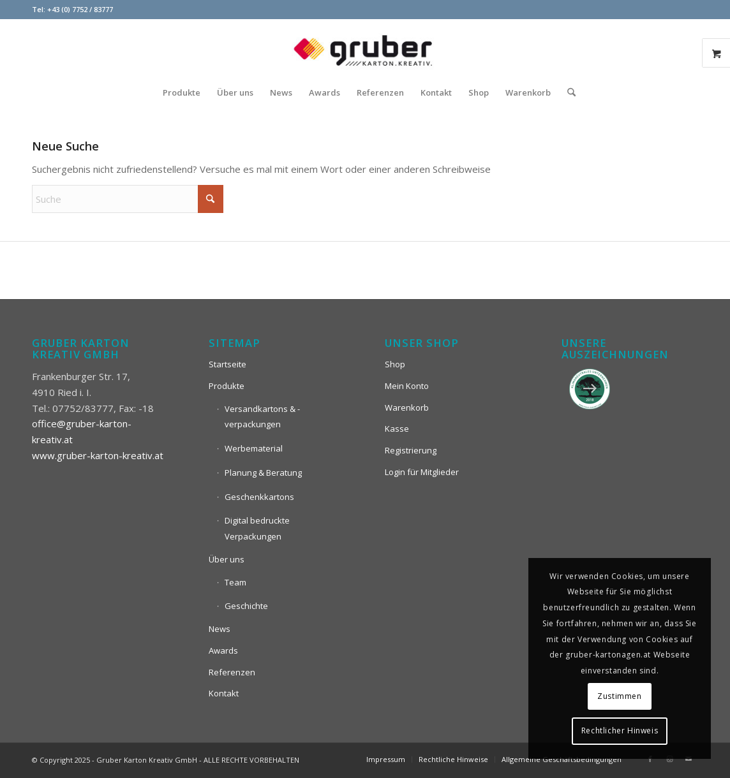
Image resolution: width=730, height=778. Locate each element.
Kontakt (224, 693)
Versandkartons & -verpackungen (262, 416)
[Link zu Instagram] (669, 758)
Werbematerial (254, 448)
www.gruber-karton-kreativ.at (97, 455)
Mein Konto (407, 386)
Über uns (226, 559)
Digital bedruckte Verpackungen (257, 528)
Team (235, 582)
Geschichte (246, 606)
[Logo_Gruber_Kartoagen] (365, 48)
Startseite (227, 364)
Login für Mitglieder (422, 472)
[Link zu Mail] (688, 758)
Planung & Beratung (263, 472)
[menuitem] (181, 92)
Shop (395, 364)
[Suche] (567, 92)
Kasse (397, 428)
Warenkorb (407, 407)
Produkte (226, 386)
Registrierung (410, 450)
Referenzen (232, 672)
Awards (223, 650)
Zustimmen (619, 696)
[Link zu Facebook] (650, 758)
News (219, 629)
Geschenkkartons (259, 497)
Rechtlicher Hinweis (619, 730)
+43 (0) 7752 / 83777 (80, 9)
